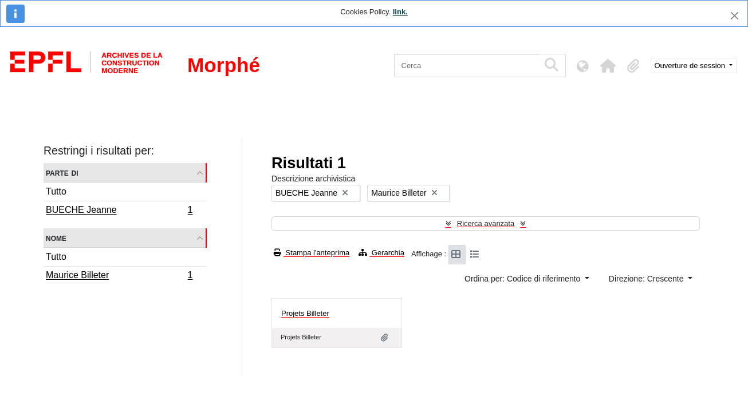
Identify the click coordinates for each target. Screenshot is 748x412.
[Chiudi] (734, 16)
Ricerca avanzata (485, 223)
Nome (56, 237)
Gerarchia (381, 252)
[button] (608, 65)
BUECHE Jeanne (119, 211)
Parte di (62, 172)
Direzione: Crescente (647, 278)
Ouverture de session (691, 65)
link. (400, 11)
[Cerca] (466, 65)
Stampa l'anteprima (311, 252)
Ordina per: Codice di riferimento (523, 278)
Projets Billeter (305, 313)
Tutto (56, 191)
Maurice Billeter (119, 276)
